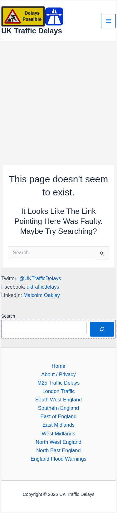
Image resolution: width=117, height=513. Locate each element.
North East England (58, 450)
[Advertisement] (58, 103)
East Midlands (58, 425)
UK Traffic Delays (31, 31)
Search (8, 316)
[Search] (102, 329)
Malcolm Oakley (41, 295)
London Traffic (58, 391)
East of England (59, 416)
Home (59, 366)
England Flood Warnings (58, 459)
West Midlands (58, 433)
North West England (58, 442)
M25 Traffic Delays (58, 383)
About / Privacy (58, 374)
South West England (58, 399)
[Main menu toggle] (108, 21)
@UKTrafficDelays (40, 278)
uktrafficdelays (43, 287)
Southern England (58, 408)
